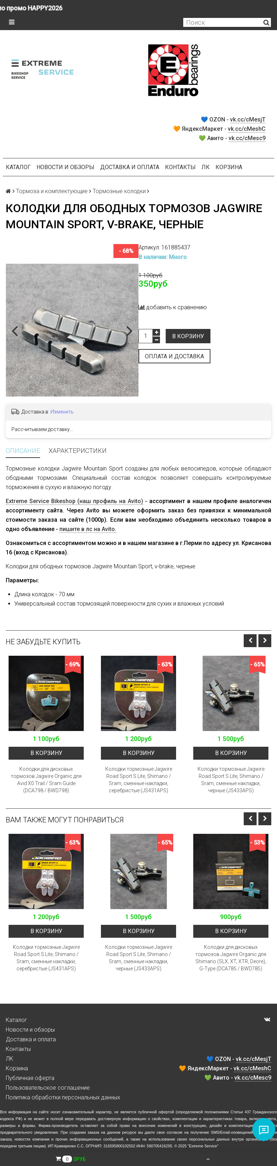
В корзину (188, 336)
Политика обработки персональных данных (63, 1097)
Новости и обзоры (65, 167)
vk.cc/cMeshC (247, 128)
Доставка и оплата (129, 167)
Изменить (62, 412)
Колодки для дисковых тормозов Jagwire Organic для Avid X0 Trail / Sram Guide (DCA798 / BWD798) (46, 779)
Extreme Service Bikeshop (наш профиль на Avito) (74, 501)
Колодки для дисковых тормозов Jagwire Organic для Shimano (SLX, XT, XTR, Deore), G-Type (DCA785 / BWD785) (230, 957)
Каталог (18, 167)
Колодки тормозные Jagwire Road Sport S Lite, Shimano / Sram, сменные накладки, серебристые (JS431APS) (138, 779)
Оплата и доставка (174, 356)
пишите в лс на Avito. (87, 529)
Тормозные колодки (119, 191)
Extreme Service (203, 1146)
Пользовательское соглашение (48, 1087)
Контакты (180, 167)
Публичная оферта (30, 1078)
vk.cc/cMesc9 (247, 138)
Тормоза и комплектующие (52, 191)
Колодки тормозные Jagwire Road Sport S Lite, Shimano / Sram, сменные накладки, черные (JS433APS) (231, 779)
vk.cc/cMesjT (248, 119)
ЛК (205, 167)
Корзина (228, 167)
